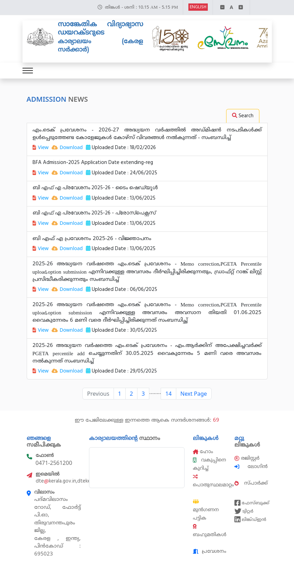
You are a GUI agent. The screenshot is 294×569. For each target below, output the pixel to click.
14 (168, 393)
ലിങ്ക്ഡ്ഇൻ (250, 519)
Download (67, 147)
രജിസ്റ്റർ (246, 458)
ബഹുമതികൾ (209, 531)
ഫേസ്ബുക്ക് (251, 502)
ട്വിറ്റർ (243, 511)
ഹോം (203, 451)
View (41, 147)
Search (242, 116)
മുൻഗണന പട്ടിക (206, 510)
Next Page (193, 393)
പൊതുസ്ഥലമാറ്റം (213, 481)
